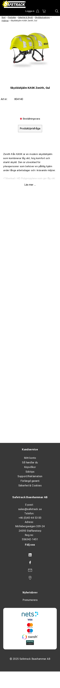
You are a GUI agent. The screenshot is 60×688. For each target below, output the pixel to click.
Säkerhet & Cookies (30, 485)
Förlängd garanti (29, 480)
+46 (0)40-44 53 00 (30, 517)
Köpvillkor (30, 467)
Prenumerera (30, 599)
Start (4, 17)
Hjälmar (5, 21)
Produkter (12, 17)
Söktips (30, 471)
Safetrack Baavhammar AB (30, 497)
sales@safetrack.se (30, 509)
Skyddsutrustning (42, 17)
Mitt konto (30, 457)
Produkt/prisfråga (30, 128)
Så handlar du (30, 462)
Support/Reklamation (30, 476)
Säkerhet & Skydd (25, 17)
